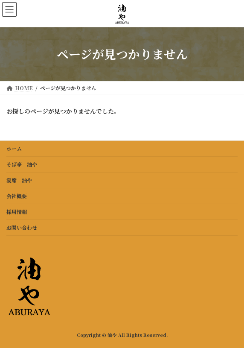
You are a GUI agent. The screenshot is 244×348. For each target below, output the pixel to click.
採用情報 (16, 211)
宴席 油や (19, 180)
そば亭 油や (21, 164)
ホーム (14, 148)
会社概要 (16, 195)
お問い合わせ (21, 227)
